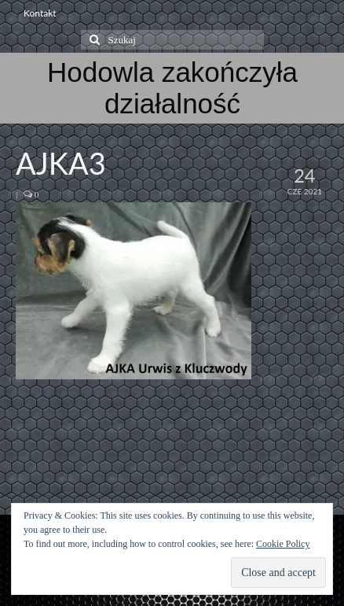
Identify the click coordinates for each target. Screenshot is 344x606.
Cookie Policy (282, 543)
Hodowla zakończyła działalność (172, 88)
